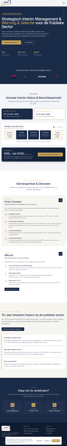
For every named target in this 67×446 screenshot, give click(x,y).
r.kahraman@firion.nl (51, 428)
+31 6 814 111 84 (50, 431)
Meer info (23, 442)
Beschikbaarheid (28, 433)
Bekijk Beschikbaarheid (11, 42)
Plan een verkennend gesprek (13, 329)
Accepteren (56, 440)
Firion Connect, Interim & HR (31, 428)
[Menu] (63, 3)
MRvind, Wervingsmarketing (31, 431)
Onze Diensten (29, 42)
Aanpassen (39, 440)
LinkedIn (49, 433)
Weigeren (47, 440)
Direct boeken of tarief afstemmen (50, 154)
